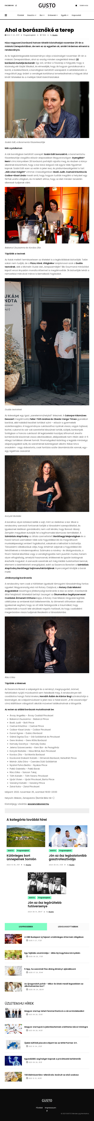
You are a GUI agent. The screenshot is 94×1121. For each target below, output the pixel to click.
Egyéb (64, 15)
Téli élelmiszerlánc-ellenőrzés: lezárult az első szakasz (51, 1074)
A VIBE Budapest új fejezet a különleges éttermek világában (54, 937)
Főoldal (20, 15)
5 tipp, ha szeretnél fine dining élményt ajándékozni (50, 969)
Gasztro (31, 15)
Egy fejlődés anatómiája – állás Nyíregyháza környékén (52, 953)
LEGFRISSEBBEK (26, 926)
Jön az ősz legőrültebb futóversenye (45, 904)
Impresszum (50, 1107)
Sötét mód (84, 5)
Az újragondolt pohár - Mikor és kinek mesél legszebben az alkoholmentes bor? (53, 985)
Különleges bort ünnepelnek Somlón (21, 857)
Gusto (55, 35)
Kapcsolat (76, 15)
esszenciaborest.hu (38, 804)
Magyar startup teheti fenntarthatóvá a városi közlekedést (54, 1011)
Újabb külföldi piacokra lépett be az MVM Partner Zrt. (50, 1042)
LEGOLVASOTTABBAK (68, 926)
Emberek (52, 15)
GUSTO (10, 851)
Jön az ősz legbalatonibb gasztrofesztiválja (68, 857)
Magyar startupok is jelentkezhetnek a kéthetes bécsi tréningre (56, 1027)
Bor (41, 15)
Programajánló (30, 35)
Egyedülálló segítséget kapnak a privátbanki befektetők (52, 1058)
